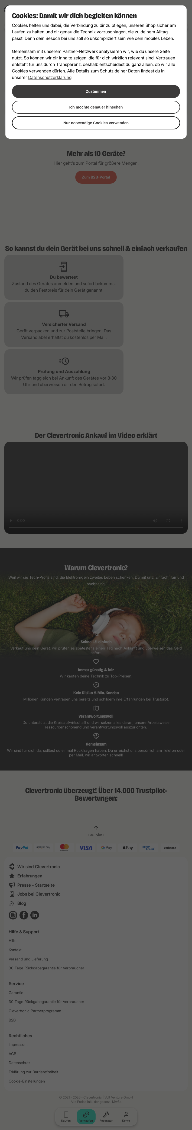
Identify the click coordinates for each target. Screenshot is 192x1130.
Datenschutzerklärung (49, 77)
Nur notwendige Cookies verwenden (96, 123)
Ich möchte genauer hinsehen (96, 107)
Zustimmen (96, 91)
